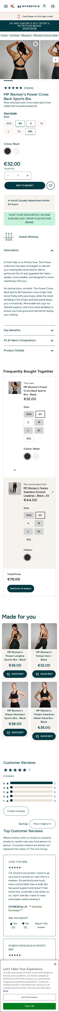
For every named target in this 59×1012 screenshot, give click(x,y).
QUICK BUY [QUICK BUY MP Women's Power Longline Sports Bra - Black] (15, 674)
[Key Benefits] (29, 330)
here (5, 991)
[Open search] (12, 6)
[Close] (55, 964)
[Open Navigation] (5, 6)
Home (4, 35)
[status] (17, 175)
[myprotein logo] (28, 6)
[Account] (45, 6)
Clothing (14, 35)
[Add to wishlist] (50, 186)
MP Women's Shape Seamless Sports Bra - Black (15, 714)
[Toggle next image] (55, 59)
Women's (26, 35)
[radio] (9, 123)
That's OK (29, 1006)
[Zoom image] (35, 43)
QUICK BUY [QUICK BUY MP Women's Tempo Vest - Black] (44, 674)
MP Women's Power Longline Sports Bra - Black (15, 656)
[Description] (29, 250)
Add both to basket (20, 588)
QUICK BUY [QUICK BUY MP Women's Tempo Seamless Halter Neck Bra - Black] (44, 736)
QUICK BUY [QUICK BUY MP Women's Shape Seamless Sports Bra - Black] (15, 732)
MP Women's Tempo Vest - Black (44, 656)
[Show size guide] (11, 113)
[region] (29, 986)
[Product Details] (29, 351)
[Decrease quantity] (8, 175)
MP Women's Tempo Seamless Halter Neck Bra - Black (43, 716)
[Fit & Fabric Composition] (29, 341)
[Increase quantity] (27, 175)
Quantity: (9, 168)
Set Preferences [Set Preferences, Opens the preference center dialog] (29, 997)
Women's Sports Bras (46, 35)
